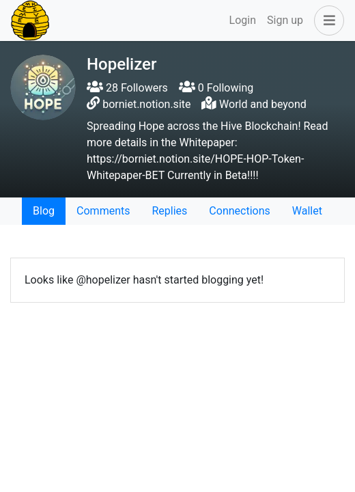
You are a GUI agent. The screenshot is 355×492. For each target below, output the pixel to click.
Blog (44, 210)
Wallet (307, 210)
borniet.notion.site (146, 104)
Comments (103, 210)
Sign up (285, 20)
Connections (239, 210)
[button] (326, 20)
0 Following (216, 87)
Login (242, 20)
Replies (169, 210)
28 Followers (127, 87)
